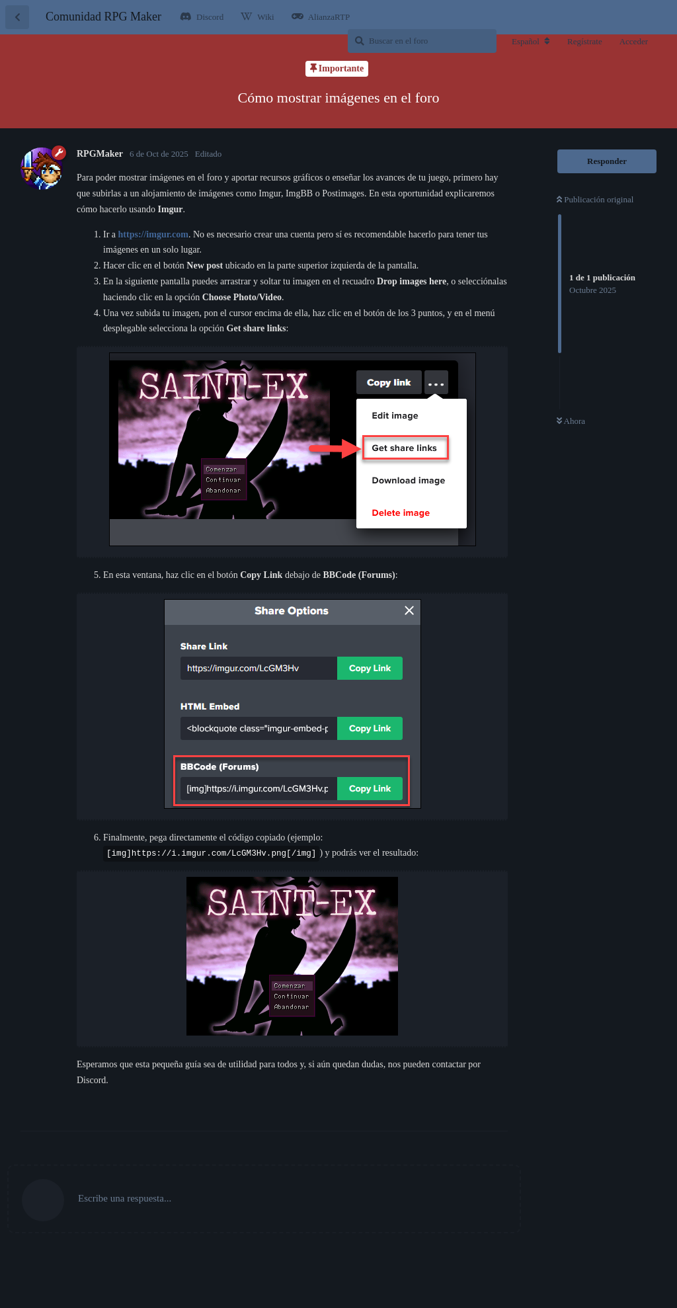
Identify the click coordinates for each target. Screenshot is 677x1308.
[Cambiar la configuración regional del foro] (531, 42)
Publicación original (595, 199)
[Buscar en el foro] (422, 41)
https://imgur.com (153, 234)
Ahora (571, 421)
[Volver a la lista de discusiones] (17, 17)
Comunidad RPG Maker (103, 16)
